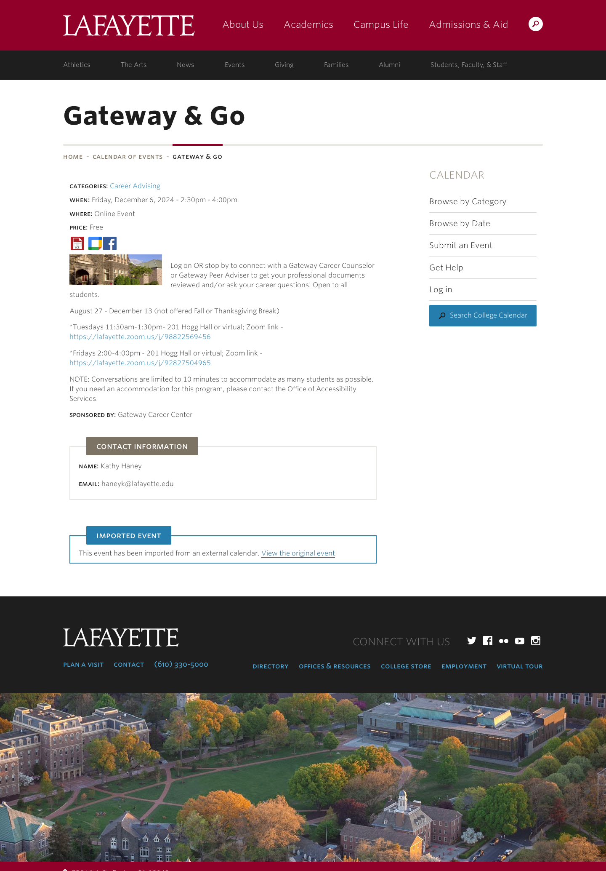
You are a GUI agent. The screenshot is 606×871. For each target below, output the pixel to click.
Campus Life (381, 24)
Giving (284, 65)
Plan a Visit (83, 664)
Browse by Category (468, 201)
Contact (129, 664)
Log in (440, 289)
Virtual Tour (520, 666)
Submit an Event (460, 245)
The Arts (134, 65)
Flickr (504, 640)
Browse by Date (459, 223)
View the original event (298, 553)
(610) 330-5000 (181, 664)
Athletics (76, 65)
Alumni (389, 65)
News (185, 65)
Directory (270, 666)
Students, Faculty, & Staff (469, 65)
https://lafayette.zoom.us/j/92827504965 (140, 363)
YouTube (520, 640)
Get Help (446, 268)
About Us (242, 24)
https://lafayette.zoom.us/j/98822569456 (140, 337)
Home (73, 156)
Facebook (488, 640)
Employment (463, 666)
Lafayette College (129, 28)
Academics (308, 24)
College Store (406, 666)
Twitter (472, 640)
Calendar (456, 175)
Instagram (536, 640)
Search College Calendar (488, 315)
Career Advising (135, 186)
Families (336, 65)
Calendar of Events (128, 156)
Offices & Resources (335, 666)
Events (235, 65)
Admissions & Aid (468, 24)
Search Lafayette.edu (536, 25)
